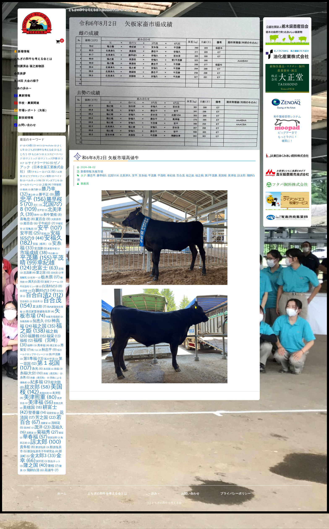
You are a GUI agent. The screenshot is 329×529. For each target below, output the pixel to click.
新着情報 (30, 52)
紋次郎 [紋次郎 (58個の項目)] (37, 402)
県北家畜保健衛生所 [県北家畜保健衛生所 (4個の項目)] (40, 327)
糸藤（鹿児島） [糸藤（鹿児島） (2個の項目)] (39, 393)
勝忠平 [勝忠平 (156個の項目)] (40, 212)
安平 (134, 175)
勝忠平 (91, 175)
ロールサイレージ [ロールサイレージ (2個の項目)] (30, 200)
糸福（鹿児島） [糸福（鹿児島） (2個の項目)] (52, 389)
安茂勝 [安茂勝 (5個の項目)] (40, 264)
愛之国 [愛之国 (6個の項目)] (43, 288)
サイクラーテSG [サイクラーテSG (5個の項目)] (40, 178)
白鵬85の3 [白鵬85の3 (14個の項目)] (44, 306)
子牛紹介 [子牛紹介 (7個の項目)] (46, 239)
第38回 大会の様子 (34, 88)
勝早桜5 (101, 175)
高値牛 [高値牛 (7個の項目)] (51, 486)
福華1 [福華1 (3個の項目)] (32, 361)
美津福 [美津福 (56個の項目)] (40, 418)
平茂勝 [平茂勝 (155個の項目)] (36, 273)
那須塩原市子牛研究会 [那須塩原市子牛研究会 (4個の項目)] (42, 467)
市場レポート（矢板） (39, 123)
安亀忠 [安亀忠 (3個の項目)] (31, 244)
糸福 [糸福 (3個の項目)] (58, 384)
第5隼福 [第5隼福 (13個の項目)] (33, 374)
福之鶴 (199, 175)
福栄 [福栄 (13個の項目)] (54, 352)
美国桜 (222, 175)
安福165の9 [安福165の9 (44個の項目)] (40, 251)
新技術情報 (31, 132)
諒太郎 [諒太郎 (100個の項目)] (45, 457)
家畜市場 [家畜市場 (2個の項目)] (53, 264)
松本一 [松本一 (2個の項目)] (35, 293)
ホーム (62, 509)
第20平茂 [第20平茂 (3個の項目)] (51, 374)
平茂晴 (162, 175)
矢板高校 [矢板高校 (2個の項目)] (26, 337)
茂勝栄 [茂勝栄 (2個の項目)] (46, 439)
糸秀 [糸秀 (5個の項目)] (25, 393)
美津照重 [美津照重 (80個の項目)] (40, 413)
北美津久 (125, 175)
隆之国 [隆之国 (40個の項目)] (35, 481)
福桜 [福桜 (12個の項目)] (26, 356)
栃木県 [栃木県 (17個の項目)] (50, 293)
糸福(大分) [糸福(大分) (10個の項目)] (31, 389)
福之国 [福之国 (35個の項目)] (44, 341)
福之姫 (190, 175)
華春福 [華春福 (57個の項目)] (35, 452)
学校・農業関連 (34, 114)
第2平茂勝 (211, 175)
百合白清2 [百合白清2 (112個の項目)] (44, 311)
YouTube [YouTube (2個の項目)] (50, 161)
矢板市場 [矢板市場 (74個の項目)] (40, 329)
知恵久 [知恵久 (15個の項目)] (42, 337)
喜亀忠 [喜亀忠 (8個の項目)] (27, 235)
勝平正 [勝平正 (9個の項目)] (46, 210)
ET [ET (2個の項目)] (22, 161)
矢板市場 (97, 171)
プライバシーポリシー (235, 509)
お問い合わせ (33, 141)
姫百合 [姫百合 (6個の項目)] (31, 239)
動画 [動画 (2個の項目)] (26, 205)
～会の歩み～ (31, 96)
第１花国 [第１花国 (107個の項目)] (40, 381)
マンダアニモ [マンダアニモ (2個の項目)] (54, 196)
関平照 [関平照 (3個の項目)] (41, 477)
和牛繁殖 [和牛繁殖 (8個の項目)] (52, 230)
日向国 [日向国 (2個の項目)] (56, 288)
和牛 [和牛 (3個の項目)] (38, 230)
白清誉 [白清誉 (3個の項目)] (25, 306)
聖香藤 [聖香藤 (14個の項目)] (37, 428)
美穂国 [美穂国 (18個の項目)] (32, 423)
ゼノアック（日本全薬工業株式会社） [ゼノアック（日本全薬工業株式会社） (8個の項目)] (42, 183)
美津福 (232, 175)
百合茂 (180, 175)
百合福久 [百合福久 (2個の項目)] (26, 317)
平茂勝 (152, 175)
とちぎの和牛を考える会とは (41, 61)
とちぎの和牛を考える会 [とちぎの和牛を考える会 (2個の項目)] (42, 165)
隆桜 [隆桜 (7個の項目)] (53, 481)
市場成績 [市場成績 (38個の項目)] (33, 268)
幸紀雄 (171, 175)
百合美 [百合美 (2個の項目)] (38, 317)
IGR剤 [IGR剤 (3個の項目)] (31, 161)
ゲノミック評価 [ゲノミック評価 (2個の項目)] (50, 174)
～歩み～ (154, 509)
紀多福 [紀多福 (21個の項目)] (40, 397)
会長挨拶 (28, 79)
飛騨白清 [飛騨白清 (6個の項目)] (35, 486)
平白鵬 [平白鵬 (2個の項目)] (53, 269)
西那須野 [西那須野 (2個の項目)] (54, 453)
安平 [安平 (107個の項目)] (50, 243)
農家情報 (30, 105)
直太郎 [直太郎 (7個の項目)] (39, 322)
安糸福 (143, 175)
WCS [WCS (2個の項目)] (41, 161)
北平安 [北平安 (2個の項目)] (42, 226)
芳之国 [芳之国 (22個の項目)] (45, 433)
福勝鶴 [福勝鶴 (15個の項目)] (37, 352)
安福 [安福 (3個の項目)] (45, 249)
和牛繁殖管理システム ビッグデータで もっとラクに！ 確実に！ (287, 129)
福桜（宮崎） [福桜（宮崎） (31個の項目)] (40, 358)
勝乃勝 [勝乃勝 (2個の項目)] (36, 205)
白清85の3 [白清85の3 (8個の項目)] (52, 302)
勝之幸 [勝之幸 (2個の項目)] (33, 210)
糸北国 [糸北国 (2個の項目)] (48, 384)
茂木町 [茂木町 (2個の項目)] (29, 443)
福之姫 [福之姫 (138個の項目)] (41, 344)
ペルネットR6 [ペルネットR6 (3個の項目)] (35, 196)
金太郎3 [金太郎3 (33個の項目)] (43, 471)
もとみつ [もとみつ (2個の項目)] (38, 170)
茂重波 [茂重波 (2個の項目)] (31, 448)
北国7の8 (113, 175)
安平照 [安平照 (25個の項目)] (30, 248)
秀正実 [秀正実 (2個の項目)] (55, 361)
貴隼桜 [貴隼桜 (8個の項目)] (27, 462)
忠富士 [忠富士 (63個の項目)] (45, 283)
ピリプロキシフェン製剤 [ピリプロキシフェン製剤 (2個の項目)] (40, 191)
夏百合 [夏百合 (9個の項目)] (42, 235)
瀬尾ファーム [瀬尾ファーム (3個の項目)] (53, 297)
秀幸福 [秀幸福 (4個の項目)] (43, 361)
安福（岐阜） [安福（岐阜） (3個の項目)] (42, 259)
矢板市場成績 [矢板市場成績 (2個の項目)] (54, 332)
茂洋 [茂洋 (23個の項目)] (42, 442)
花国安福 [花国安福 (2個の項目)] (53, 428)
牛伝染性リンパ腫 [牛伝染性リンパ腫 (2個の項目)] (30, 302)
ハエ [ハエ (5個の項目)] (50, 187)
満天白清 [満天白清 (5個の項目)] (36, 297)
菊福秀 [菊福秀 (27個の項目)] (47, 447)
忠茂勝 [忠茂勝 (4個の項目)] (29, 288)
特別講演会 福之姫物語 (37, 70)
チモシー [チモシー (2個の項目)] (38, 187)
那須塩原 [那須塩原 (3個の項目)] (42, 463)
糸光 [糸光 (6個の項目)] (37, 384)
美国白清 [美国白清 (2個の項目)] (45, 408)
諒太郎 (241, 175)
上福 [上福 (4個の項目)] (46, 200)
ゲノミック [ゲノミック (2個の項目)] (33, 174)
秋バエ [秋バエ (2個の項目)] (36, 365)
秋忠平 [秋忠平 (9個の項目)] (49, 365)
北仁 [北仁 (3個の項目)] (37, 220)
